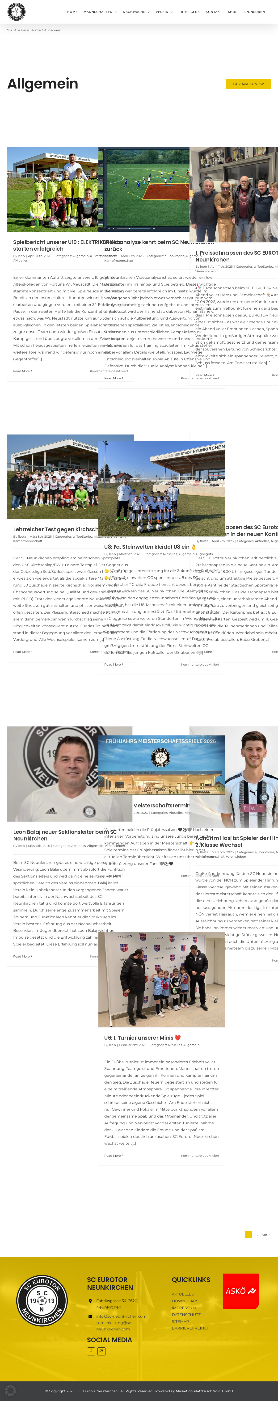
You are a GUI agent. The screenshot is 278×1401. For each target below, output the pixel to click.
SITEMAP (180, 1321)
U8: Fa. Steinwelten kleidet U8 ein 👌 (150, 547)
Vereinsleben (205, 271)
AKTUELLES (183, 1294)
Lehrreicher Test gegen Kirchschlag (60, 529)
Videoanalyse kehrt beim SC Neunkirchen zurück (159, 246)
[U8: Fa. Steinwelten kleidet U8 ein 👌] (161, 488)
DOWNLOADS (185, 1301)
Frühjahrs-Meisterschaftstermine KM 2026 (160, 805)
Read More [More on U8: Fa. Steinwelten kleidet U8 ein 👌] (112, 664)
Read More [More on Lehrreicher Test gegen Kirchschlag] (21, 652)
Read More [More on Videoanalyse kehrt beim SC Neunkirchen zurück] (112, 378)
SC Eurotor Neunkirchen (97, 1391)
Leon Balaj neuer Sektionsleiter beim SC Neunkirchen (65, 835)
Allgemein (80, 256)
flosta (113, 256)
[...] (40, 359)
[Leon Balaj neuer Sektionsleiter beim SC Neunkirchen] (70, 774)
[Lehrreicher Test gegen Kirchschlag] (70, 477)
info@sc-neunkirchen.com (121, 1316)
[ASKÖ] (241, 1275)
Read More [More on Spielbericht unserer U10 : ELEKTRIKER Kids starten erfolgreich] (21, 371)
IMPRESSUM (184, 1308)
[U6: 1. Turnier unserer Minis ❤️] (161, 979)
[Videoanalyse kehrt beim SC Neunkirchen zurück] (161, 189)
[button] (10, 1390)
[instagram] (101, 1351)
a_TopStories (174, 256)
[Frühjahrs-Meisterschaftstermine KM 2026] (161, 765)
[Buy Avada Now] (249, 84)
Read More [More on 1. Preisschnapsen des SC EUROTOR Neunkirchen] (203, 375)
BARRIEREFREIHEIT (191, 1328)
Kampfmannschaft (118, 260)
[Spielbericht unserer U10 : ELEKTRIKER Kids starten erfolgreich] (70, 189)
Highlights (204, 554)
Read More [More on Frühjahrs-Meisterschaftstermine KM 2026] (112, 876)
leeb (21, 256)
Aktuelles (20, 260)
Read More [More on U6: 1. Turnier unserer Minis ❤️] (112, 1155)
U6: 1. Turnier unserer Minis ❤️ (142, 1038)
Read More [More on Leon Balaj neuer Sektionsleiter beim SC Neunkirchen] (21, 956)
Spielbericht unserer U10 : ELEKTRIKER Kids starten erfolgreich (67, 246)
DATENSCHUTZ (186, 1314)
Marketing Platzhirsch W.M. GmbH (204, 1391)
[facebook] (91, 1351)
